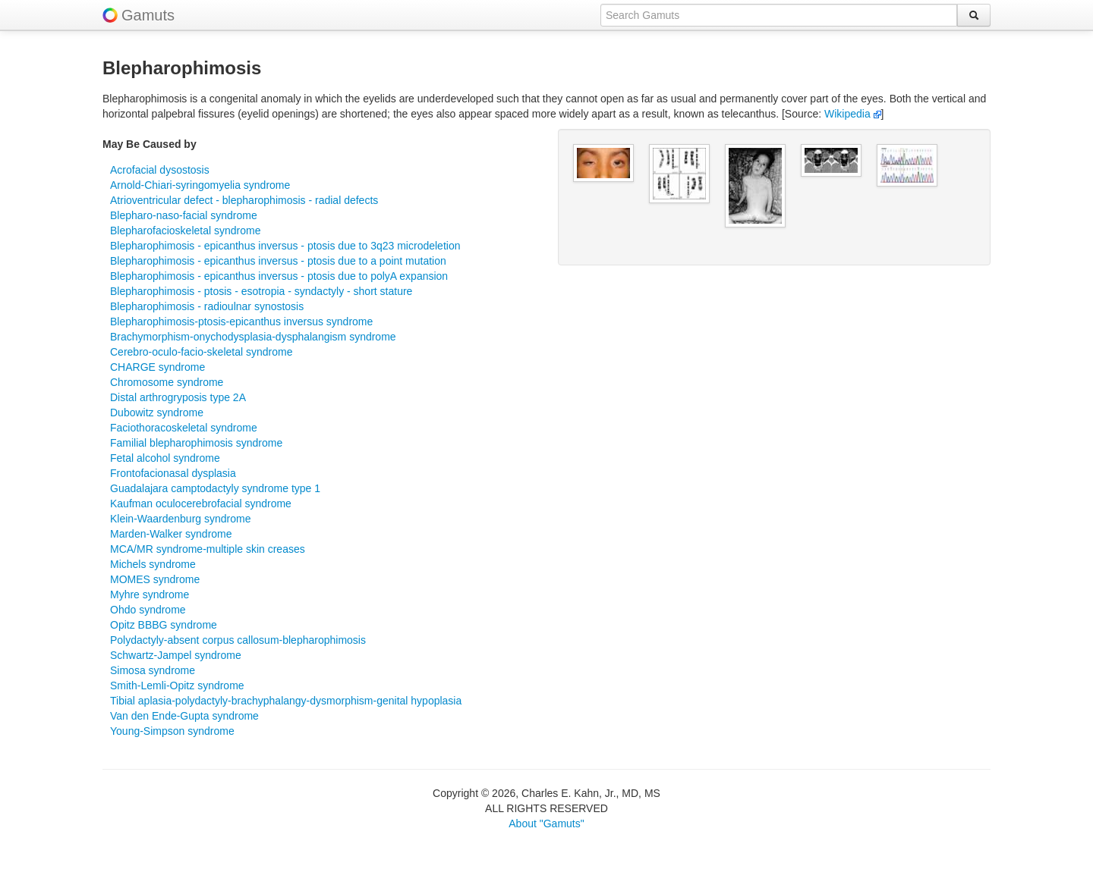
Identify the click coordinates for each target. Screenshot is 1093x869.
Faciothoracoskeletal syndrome (183, 428)
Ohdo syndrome (148, 610)
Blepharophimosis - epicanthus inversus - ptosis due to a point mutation (278, 261)
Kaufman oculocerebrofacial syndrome (200, 503)
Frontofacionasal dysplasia (173, 473)
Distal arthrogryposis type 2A (178, 397)
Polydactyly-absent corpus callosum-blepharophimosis (238, 640)
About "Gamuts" (546, 823)
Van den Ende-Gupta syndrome (184, 716)
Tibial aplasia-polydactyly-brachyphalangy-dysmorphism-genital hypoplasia (285, 701)
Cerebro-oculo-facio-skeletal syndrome (201, 352)
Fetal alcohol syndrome (165, 458)
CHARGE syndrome (157, 367)
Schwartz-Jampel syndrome (175, 655)
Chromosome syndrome (166, 382)
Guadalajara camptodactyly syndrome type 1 (215, 488)
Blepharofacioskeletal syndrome (185, 230)
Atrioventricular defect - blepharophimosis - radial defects (244, 200)
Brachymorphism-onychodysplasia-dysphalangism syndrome (253, 337)
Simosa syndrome (152, 670)
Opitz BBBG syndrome (163, 625)
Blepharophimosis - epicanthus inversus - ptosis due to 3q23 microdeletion (285, 246)
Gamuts (148, 15)
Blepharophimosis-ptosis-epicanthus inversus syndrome (241, 321)
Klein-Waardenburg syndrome (180, 519)
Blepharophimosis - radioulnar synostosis (207, 306)
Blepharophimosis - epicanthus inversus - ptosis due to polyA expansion (279, 276)
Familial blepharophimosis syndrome (196, 443)
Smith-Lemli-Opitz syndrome (177, 685)
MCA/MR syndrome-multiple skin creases (207, 549)
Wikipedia (852, 114)
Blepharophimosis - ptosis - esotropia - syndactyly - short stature (261, 291)
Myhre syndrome (149, 594)
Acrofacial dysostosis (159, 170)
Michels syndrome (153, 564)
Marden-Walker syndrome (171, 534)
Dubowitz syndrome (156, 412)
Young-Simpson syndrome (172, 731)
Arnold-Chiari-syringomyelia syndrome (200, 185)
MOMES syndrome (155, 579)
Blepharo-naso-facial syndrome (183, 215)
